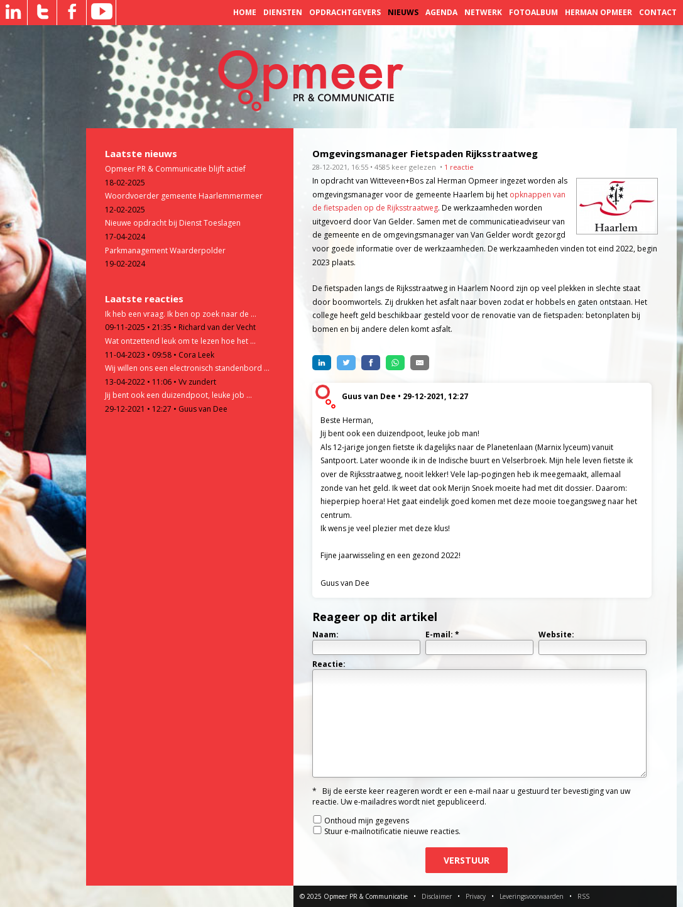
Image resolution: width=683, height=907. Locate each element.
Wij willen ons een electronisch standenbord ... (187, 368)
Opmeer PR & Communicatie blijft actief (175, 168)
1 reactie (459, 167)
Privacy (476, 896)
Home (244, 12)
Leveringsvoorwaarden (532, 896)
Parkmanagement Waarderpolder (165, 250)
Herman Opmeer (598, 12)
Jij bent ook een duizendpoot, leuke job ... (178, 395)
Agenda (441, 12)
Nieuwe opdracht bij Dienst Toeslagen (173, 222)
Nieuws (403, 12)
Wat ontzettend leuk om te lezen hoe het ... (180, 341)
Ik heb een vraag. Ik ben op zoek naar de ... (180, 314)
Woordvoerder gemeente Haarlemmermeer (184, 195)
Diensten (282, 12)
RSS (583, 896)
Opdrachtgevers (345, 12)
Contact (658, 12)
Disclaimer (437, 896)
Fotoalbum (533, 12)
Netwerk (483, 12)
